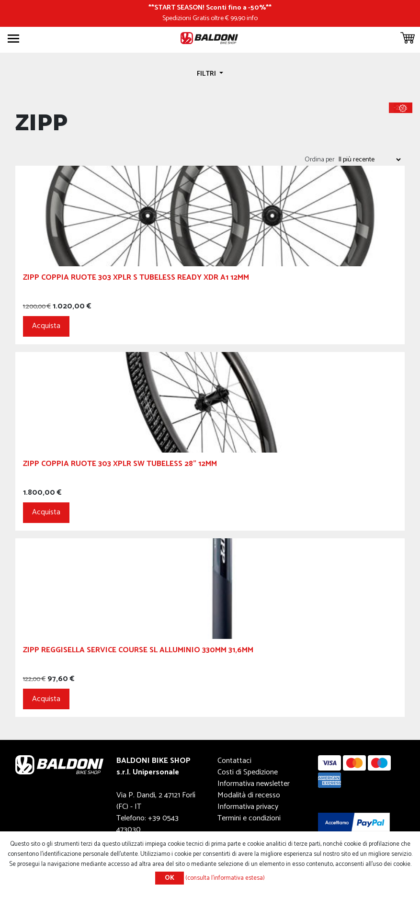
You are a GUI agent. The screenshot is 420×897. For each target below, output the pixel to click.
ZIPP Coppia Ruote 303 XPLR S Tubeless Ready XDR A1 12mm (136, 279)
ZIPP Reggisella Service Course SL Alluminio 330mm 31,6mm (138, 652)
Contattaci (234, 760)
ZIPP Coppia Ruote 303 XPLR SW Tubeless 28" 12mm (120, 465)
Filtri (207, 73)
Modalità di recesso (248, 795)
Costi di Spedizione (247, 772)
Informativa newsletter (253, 783)
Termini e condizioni (249, 818)
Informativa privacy (247, 806)
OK (169, 878)
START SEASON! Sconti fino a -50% (210, 7)
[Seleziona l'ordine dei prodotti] (369, 159)
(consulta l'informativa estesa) (225, 878)
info (252, 18)
